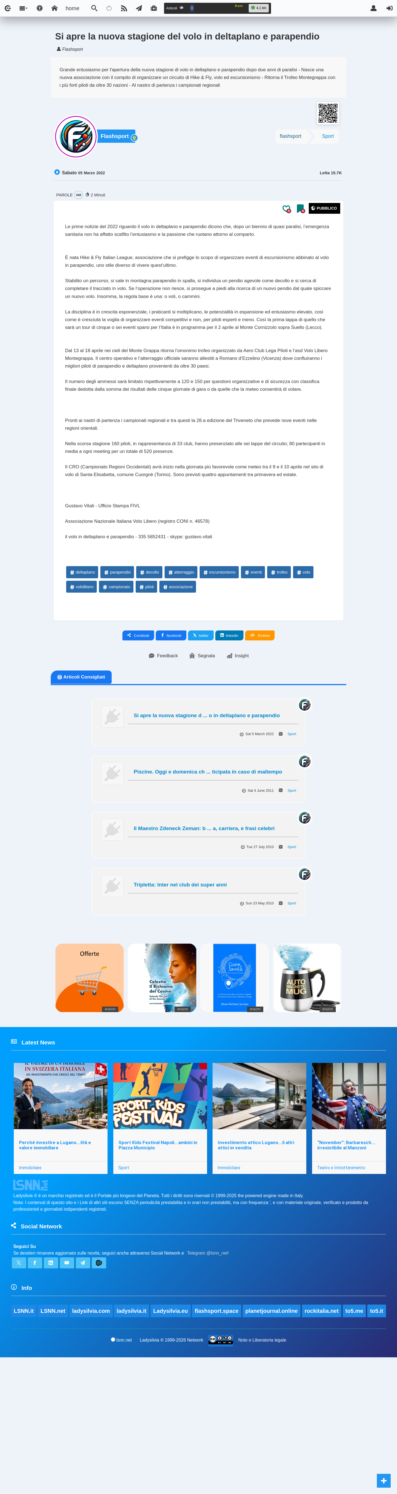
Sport (328, 138)
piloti (146, 690)
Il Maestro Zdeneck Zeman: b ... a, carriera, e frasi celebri (204, 933)
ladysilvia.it (132, 1432)
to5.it (20, 1447)
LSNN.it (24, 1432)
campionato (116, 690)
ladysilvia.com (91, 1432)
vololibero (81, 690)
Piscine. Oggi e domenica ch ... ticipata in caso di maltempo (208, 877)
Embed (260, 739)
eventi (253, 676)
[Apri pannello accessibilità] (40, 8)
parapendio (117, 676)
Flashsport (116, 138)
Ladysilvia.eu (171, 1432)
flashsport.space (218, 1432)
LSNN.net (53, 1432)
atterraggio (181, 676)
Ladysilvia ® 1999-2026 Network (171, 1476)
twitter (201, 739)
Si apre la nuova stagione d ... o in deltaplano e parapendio (207, 820)
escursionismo (219, 676)
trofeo (278, 676)
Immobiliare (30, 1278)
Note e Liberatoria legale (262, 1476)
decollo (149, 676)
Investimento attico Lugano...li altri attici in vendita (258, 1255)
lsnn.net (121, 1476)
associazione (177, 690)
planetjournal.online (273, 1432)
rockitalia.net (323, 1432)
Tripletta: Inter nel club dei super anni (180, 990)
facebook (171, 739)
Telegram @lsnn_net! (208, 1368)
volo (303, 676)
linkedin (229, 739)
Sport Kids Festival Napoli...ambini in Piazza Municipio (159, 1255)
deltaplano (82, 676)
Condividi (138, 739)
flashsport (290, 138)
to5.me (356, 1432)
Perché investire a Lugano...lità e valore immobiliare (56, 1255)
